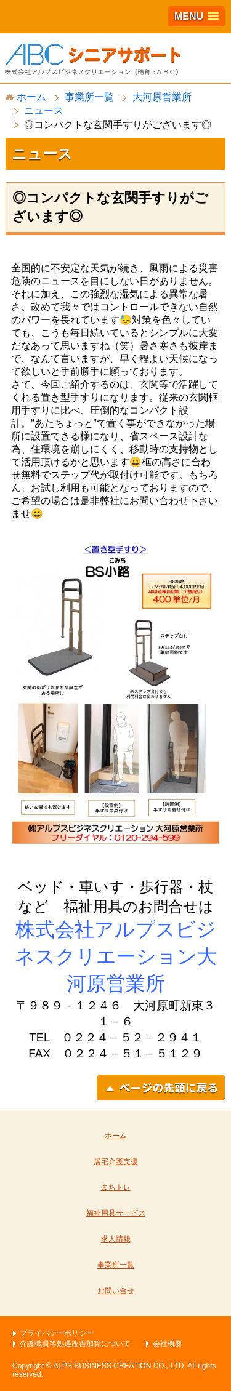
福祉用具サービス (115, 1213)
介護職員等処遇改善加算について (75, 1343)
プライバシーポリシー (57, 1333)
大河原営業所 (162, 97)
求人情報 (116, 1239)
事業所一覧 (89, 97)
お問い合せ (115, 1290)
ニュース (43, 110)
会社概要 (167, 1343)
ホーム (26, 97)
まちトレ (116, 1187)
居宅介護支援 (116, 1161)
